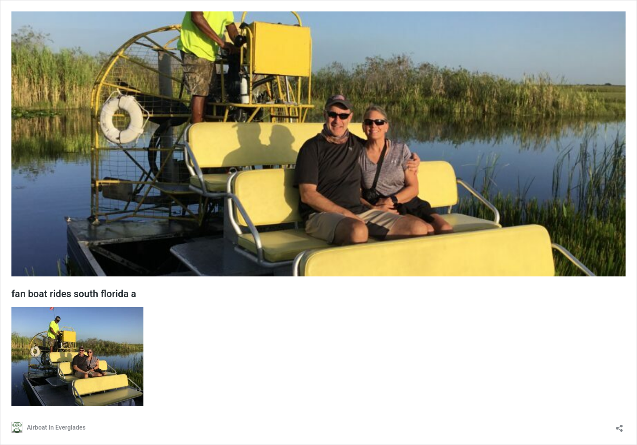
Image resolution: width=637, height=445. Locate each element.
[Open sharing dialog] (619, 425)
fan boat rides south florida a (73, 293)
